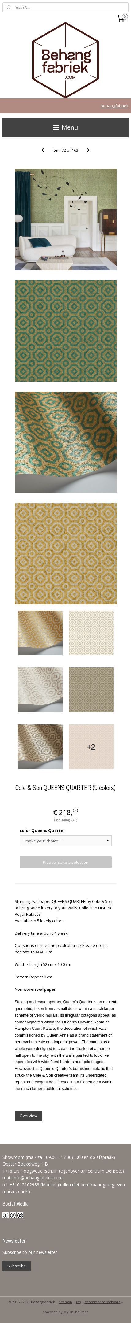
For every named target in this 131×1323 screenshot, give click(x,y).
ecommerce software (103, 1301)
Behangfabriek (115, 106)
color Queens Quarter (42, 830)
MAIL (40, 952)
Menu (65, 127)
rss (78, 1301)
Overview (28, 1115)
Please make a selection (65, 862)
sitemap (65, 1301)
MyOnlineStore (76, 1312)
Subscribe (16, 1266)
